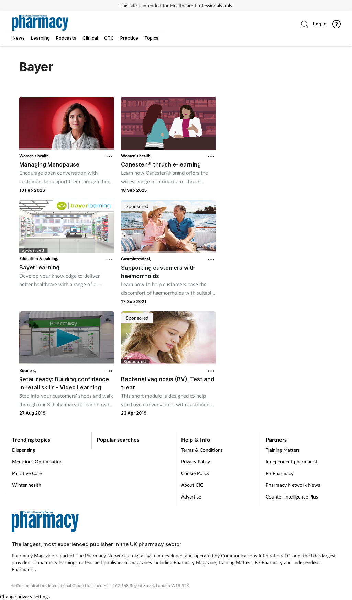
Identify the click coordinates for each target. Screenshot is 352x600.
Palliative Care (27, 473)
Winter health (26, 485)
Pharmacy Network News (293, 485)
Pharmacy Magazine (195, 562)
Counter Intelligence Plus (292, 497)
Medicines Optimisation (37, 461)
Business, (27, 370)
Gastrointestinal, (136, 258)
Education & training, (38, 258)
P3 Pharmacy (280, 473)
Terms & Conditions (202, 450)
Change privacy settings (25, 596)
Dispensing (23, 450)
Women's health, (34, 155)
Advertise (191, 497)
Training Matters (283, 450)
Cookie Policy (195, 473)
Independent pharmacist (291, 461)
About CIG (192, 485)
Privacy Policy (195, 461)
